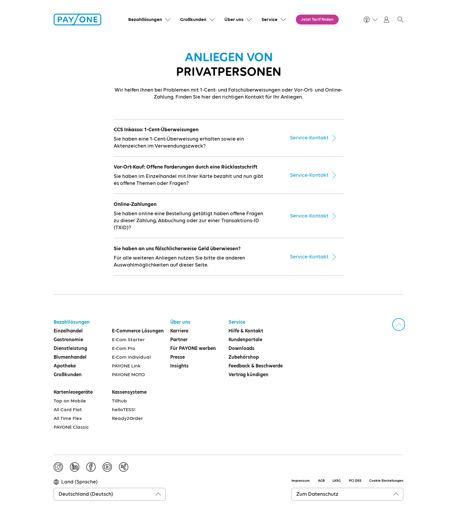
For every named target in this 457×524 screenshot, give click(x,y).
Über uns (180, 322)
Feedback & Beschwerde (255, 366)
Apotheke (65, 366)
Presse (177, 357)
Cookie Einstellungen (386, 481)
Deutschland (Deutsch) (86, 494)
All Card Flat (68, 409)
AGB (321, 481)
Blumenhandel (70, 357)
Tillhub (119, 401)
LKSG (337, 481)
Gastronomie (68, 339)
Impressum (300, 481)
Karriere (179, 331)
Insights (179, 366)
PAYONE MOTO (128, 374)
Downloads (241, 348)
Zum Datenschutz (317, 494)
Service (236, 322)
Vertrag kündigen (248, 374)
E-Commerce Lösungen (138, 331)
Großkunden (68, 374)
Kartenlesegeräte (73, 392)
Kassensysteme (129, 392)
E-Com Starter (128, 339)
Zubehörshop (243, 357)
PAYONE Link (126, 366)
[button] (400, 19)
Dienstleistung (70, 348)
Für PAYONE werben (193, 348)
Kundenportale (245, 339)
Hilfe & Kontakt (245, 331)
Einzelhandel (68, 331)
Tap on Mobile (70, 401)
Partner (179, 339)
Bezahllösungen (72, 322)
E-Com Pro (123, 348)
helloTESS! (124, 409)
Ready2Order (127, 418)
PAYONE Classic (71, 427)
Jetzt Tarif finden (317, 19)
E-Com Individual (131, 357)
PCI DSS (355, 481)
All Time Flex (68, 418)
